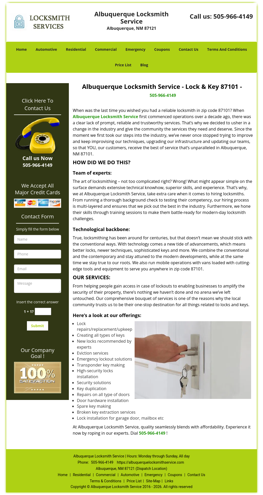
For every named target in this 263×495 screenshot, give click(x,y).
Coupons (162, 49)
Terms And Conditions (227, 49)
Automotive (46, 49)
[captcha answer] (43, 311)
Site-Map (153, 481)
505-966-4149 (233, 16)
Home (21, 49)
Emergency (135, 49)
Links (169, 481)
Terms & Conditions (105, 481)
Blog (144, 64)
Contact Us (188, 49)
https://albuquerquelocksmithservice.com (150, 462)
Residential (76, 49)
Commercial (106, 49)
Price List (123, 64)
